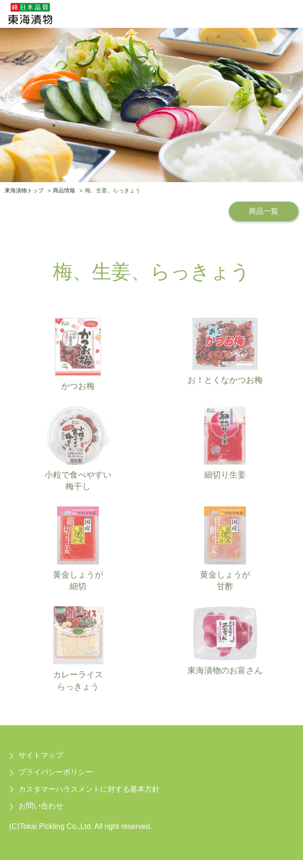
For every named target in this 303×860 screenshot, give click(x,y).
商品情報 (64, 191)
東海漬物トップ (24, 191)
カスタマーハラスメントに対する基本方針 (89, 789)
